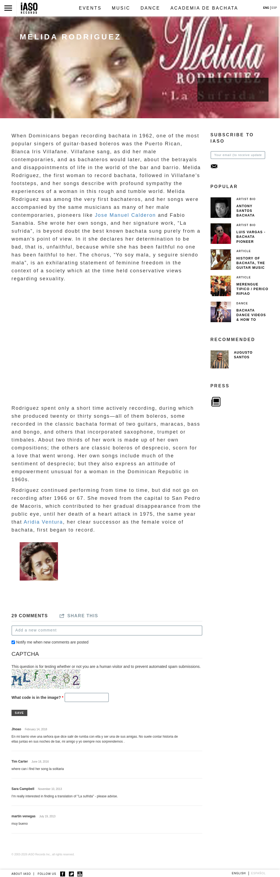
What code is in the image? (37, 697)
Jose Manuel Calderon (125, 215)
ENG (266, 7)
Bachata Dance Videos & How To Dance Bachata (251, 319)
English (239, 873)
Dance (150, 8)
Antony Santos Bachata (246, 210)
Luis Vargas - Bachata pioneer (251, 236)
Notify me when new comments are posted (52, 642)
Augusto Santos (243, 355)
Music (121, 8)
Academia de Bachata (204, 8)
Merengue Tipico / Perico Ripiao (253, 289)
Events (90, 8)
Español (258, 873)
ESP (274, 7)
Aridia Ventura (43, 522)
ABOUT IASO (21, 873)
